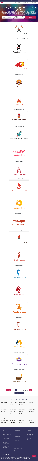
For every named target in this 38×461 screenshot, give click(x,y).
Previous (8, 390)
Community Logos (4, 417)
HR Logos (21, 406)
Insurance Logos (22, 408)
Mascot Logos (21, 417)
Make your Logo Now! (19, 392)
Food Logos (12, 417)
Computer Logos (3, 422)
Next (30, 390)
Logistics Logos (22, 415)
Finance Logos (12, 413)
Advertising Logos (4, 402)
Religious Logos (31, 411)
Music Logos (31, 402)
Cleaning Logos (3, 415)
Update (30, 17)
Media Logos (21, 420)
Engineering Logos (13, 408)
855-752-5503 (28, 0)
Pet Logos (30, 404)
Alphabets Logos (3, 406)
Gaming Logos (12, 420)
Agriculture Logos (4, 404)
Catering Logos (3, 413)
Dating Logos (12, 404)
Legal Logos (21, 413)
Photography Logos (32, 406)
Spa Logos (30, 417)
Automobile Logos (4, 408)
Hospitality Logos (22, 404)
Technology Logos (32, 422)
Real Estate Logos (32, 408)
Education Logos (13, 406)
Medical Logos (21, 422)
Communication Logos (4, 420)
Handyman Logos (22, 402)
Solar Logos (31, 415)
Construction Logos (13, 402)
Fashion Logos (12, 411)
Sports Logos (31, 420)
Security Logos (31, 413)
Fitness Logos (12, 415)
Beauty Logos (3, 411)
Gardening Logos (13, 422)
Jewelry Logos (21, 411)
